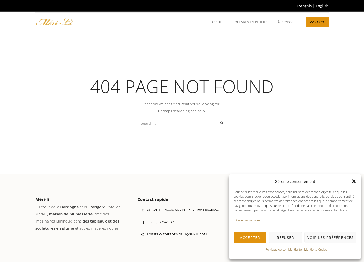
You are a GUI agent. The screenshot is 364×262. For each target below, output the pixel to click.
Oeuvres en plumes (251, 22)
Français (304, 5)
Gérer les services (248, 220)
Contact (317, 22)
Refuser (285, 237)
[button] (353, 181)
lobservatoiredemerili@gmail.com (174, 234)
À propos (286, 22)
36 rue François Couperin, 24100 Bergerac (180, 209)
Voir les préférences (330, 237)
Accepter (250, 237)
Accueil (217, 22)
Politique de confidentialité (283, 249)
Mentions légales (315, 249)
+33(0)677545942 (157, 222)
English (322, 5)
